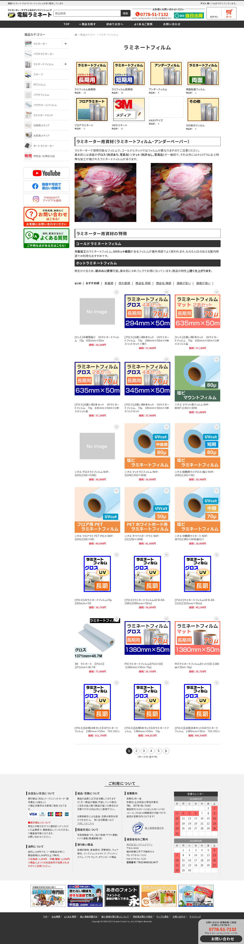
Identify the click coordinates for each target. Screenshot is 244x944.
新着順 (109, 283)
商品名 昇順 (143, 283)
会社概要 (56, 916)
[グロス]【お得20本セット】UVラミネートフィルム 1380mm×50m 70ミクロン (197, 708)
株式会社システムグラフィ (139, 844)
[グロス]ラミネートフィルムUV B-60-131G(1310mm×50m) (197, 580)
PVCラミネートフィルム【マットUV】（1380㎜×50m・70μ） (197, 644)
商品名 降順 (163, 283)
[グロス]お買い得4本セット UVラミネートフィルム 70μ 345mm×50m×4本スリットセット (147, 386)
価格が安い (184, 283)
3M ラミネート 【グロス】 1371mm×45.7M (97, 644)
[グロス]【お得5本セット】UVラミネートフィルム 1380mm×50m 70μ (147, 708)
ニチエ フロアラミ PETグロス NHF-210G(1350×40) (97, 516)
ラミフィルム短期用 (122, 89)
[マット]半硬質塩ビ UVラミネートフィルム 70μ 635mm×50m (97, 319)
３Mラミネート (120, 125)
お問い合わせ (171, 24)
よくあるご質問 (143, 24)
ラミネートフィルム (108, 34)
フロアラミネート (84, 125)
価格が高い (203, 283)
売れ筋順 (124, 283)
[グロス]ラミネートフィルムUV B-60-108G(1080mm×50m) (147, 580)
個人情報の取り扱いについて (115, 916)
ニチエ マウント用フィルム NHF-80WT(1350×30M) (197, 386)
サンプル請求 (162, 916)
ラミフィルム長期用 (85, 89)
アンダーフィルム (158, 89)
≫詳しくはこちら (85, 823)
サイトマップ (195, 916)
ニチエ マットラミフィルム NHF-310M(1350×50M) (147, 452)
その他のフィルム (195, 125)
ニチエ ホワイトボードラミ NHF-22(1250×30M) (147, 516)
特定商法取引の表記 (143, 916)
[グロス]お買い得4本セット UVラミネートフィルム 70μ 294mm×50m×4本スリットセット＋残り (147, 319)
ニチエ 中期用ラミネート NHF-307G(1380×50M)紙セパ (197, 516)
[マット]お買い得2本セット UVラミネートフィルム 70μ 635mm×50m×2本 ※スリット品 (197, 319)
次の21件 (166, 751)
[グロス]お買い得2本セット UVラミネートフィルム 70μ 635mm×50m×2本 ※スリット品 (97, 386)
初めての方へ (114, 24)
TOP (67, 24)
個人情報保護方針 (154, 828)
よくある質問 (70, 916)
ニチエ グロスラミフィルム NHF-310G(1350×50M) (97, 452)
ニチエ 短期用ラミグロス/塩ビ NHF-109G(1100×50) (197, 452)
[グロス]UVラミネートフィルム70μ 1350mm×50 (97, 580)
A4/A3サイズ (156, 120)
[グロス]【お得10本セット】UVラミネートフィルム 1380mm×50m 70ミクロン (97, 708)
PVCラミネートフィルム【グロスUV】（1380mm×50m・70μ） (147, 644)
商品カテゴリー (88, 34)
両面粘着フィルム (195, 89)
